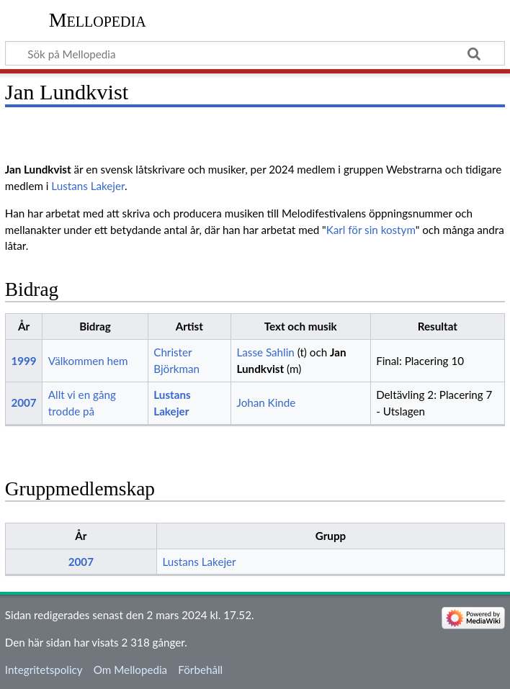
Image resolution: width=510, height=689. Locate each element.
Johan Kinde (265, 402)
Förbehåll (200, 669)
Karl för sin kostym (371, 229)
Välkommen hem (88, 360)
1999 (23, 360)
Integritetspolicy (44, 669)
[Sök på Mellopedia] (255, 53)
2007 (23, 402)
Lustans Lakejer (88, 185)
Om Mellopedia (130, 669)
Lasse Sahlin (265, 352)
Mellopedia (97, 20)
